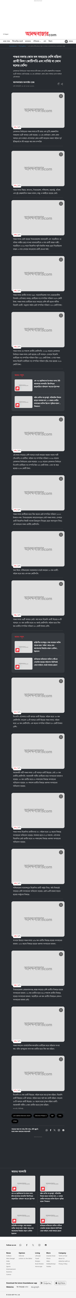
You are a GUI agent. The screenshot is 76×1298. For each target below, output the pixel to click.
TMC (60, 1116)
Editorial (21, 1256)
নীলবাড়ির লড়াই (17, 41)
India (8, 1261)
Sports (8, 1266)
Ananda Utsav (50, 1256)
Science (8, 1274)
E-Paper (6, 34)
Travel (37, 1258)
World (8, 1264)
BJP (52, 1116)
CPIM (15, 1121)
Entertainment (11, 1269)
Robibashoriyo (51, 1264)
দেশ (45, 41)
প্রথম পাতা (6, 41)
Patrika (48, 1266)
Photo (48, 1258)
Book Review (39, 1264)
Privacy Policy (63, 1264)
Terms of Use (63, 1256)
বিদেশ (50, 41)
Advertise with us (64, 1261)
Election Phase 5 (41, 1116)
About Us (62, 1258)
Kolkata (8, 1256)
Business (9, 1272)
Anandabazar (13, 46)
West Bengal (10, 1258)
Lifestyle (38, 1256)
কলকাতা (28, 41)
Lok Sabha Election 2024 (21, 1116)
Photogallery (22, 46)
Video (48, 1261)
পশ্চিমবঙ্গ (37, 41)
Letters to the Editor (25, 1258)
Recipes (37, 1261)
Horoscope (38, 1266)
